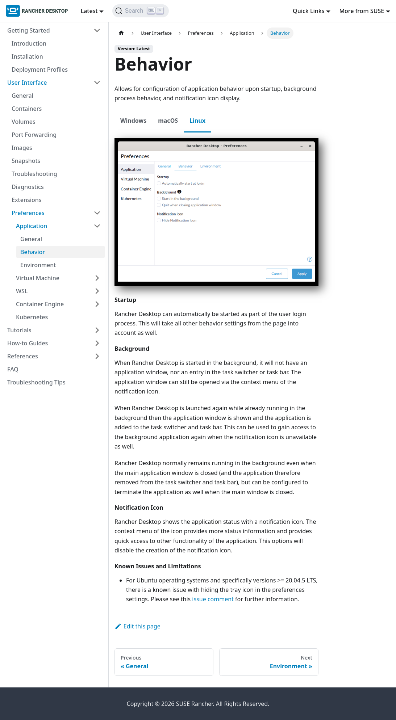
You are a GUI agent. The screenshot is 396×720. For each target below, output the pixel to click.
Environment (38, 265)
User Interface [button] (27, 83)
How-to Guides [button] (27, 343)
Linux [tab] (197, 121)
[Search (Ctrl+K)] (140, 10)
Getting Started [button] (28, 30)
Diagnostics (28, 187)
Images (22, 148)
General (22, 96)
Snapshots (26, 161)
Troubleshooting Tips (36, 382)
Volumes (24, 122)
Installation (27, 56)
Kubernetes (32, 317)
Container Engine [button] (40, 304)
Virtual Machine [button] (37, 278)
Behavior (32, 252)
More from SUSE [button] (361, 11)
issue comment (213, 599)
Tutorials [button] (19, 330)
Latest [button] (89, 11)
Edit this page (137, 626)
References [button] (22, 356)
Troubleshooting (34, 174)
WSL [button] (22, 291)
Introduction (29, 43)
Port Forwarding (34, 135)
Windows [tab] (133, 121)
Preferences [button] (28, 213)
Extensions (27, 200)
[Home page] (121, 33)
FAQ (12, 369)
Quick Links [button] (308, 11)
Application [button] (31, 226)
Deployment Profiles (40, 69)
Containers (27, 109)
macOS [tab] (168, 121)
